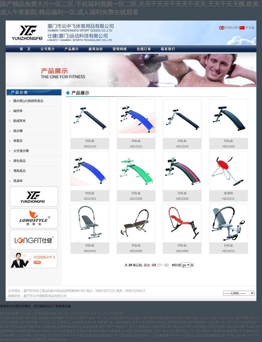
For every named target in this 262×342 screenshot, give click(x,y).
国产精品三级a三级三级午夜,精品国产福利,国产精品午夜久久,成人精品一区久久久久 (177, 318)
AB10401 (90, 251)
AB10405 (136, 251)
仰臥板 (89, 141)
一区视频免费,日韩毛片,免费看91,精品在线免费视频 (185, 335)
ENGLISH (229, 27)
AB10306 (136, 199)
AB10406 (182, 251)
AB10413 (228, 251)
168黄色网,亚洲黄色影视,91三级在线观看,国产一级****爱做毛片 (85, 326)
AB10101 (136, 146)
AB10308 (182, 199)
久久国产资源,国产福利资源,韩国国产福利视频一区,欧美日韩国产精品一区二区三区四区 (59, 318)
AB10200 (182, 146)
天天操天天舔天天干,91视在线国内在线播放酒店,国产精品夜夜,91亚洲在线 (98, 335)
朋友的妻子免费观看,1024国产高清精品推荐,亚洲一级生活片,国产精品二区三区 (147, 331)
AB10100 (90, 146)
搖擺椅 (228, 193)
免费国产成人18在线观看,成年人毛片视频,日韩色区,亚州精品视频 (141, 322)
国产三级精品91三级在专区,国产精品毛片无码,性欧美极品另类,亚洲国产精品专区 (184, 326)
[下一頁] (163, 265)
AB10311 (228, 199)
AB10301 (90, 199)
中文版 (247, 27)
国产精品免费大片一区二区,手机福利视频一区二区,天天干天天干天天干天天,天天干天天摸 (61, 313)
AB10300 (228, 146)
